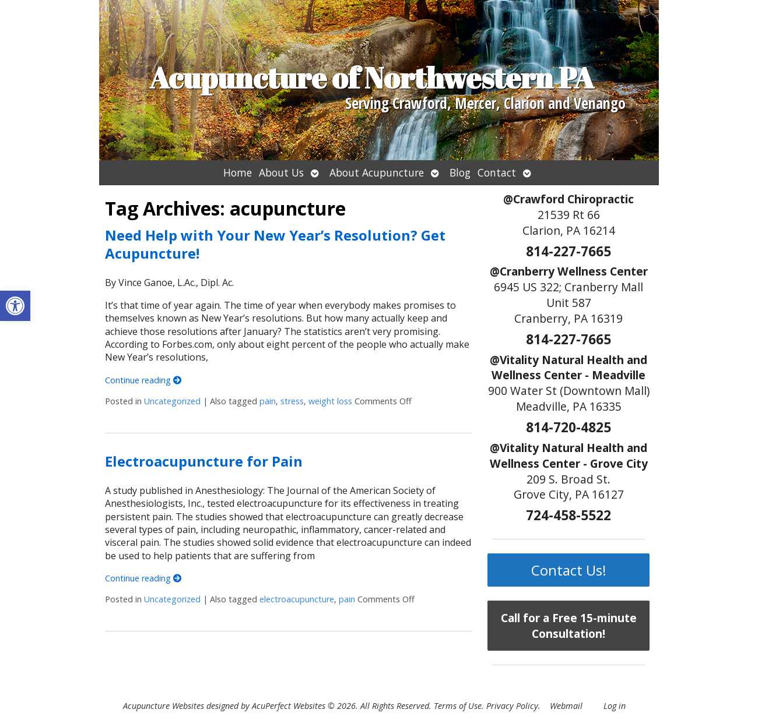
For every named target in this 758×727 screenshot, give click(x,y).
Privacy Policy (512, 705)
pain (267, 401)
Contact (497, 172)
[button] (15, 306)
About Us (281, 172)
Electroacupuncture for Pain (204, 461)
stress (292, 401)
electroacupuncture (296, 599)
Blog (460, 172)
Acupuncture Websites (163, 705)
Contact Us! (568, 570)
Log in (614, 705)
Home (237, 172)
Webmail (566, 705)
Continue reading (143, 380)
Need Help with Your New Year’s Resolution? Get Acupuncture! (275, 244)
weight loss (330, 401)
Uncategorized (172, 401)
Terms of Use (458, 705)
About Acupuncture (376, 172)
